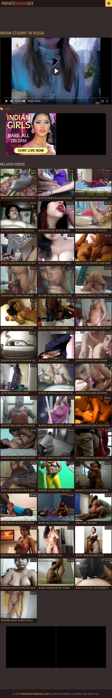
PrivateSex (17, 3)
